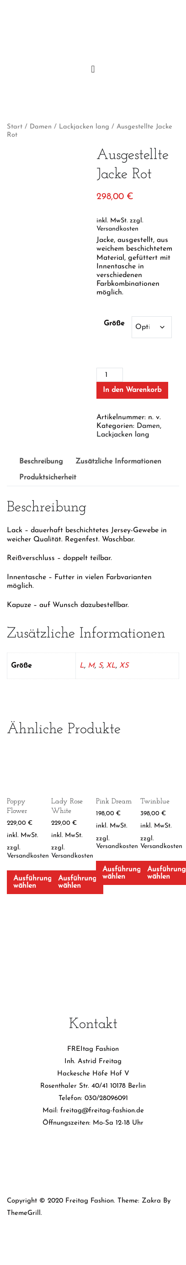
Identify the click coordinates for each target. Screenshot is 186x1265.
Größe (114, 323)
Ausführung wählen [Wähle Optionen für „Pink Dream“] (121, 873)
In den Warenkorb (132, 390)
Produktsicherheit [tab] (47, 477)
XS (123, 665)
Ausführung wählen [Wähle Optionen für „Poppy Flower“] (32, 882)
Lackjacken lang (84, 126)
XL (111, 665)
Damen (41, 126)
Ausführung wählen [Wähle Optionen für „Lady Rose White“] (77, 882)
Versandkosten (117, 229)
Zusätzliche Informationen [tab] (118, 461)
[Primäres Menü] (93, 70)
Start (14, 126)
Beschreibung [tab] (41, 461)
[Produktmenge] (109, 375)
